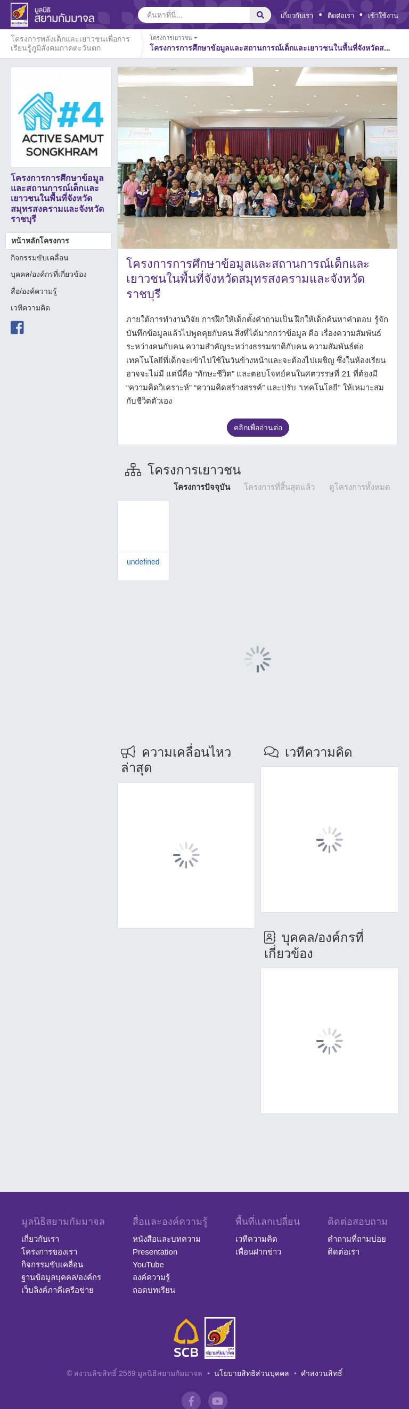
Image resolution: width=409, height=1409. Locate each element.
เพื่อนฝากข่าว (258, 1251)
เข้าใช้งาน (383, 16)
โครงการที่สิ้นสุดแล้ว (279, 486)
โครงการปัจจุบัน (202, 486)
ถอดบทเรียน (154, 1290)
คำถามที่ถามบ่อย (357, 1238)
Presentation (155, 1251)
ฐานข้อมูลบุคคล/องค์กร (61, 1277)
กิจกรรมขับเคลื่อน (40, 257)
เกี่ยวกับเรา (297, 16)
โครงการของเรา (49, 1251)
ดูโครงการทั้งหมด (359, 486)
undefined (143, 562)
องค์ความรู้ (151, 1277)
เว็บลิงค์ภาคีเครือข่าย (57, 1290)
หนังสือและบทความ (167, 1238)
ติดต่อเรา (341, 16)
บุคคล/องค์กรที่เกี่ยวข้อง (49, 274)
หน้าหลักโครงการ (40, 240)
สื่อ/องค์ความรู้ (34, 291)
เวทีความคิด (30, 308)
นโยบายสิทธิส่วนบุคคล (251, 1373)
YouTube (148, 1264)
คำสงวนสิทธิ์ (321, 1373)
